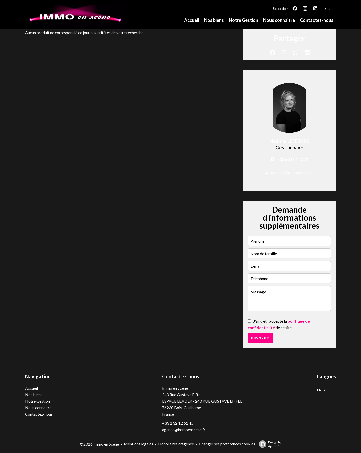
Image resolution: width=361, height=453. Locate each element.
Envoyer (260, 338)
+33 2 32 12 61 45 (177, 423)
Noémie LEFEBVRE (289, 141)
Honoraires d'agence (176, 443)
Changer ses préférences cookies (227, 443)
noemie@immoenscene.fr (292, 172)
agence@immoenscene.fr (183, 429)
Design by (268, 444)
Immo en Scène (175, 388)
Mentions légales (138, 443)
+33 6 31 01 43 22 (292, 159)
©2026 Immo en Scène (99, 444)
